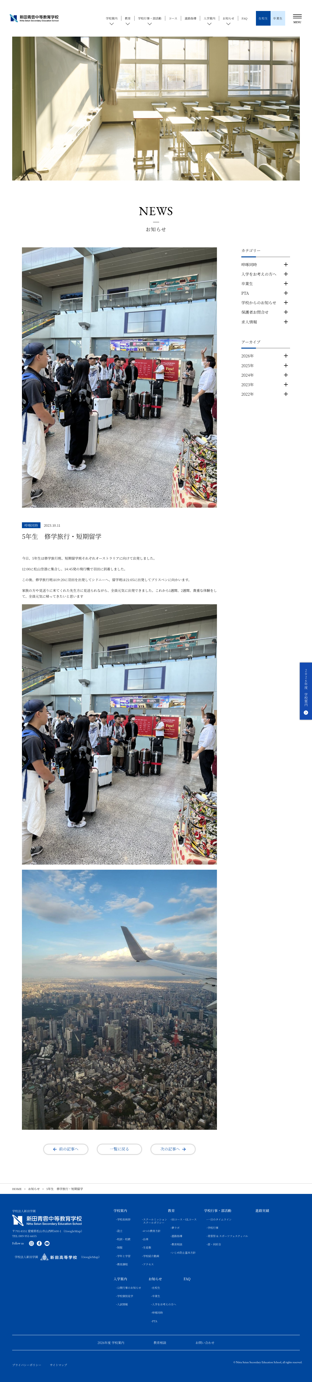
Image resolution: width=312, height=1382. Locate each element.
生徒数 (147, 1247)
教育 (128, 18)
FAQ (244, 18)
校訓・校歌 (123, 1239)
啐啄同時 (249, 264)
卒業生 (247, 283)
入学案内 (209, 18)
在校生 (156, 1287)
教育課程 (122, 1264)
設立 (119, 1230)
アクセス (148, 1264)
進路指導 (190, 18)
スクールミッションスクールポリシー (152, 1221)
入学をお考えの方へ (258, 274)
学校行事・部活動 (149, 18)
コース (173, 18)
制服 (119, 1247)
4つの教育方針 (152, 1230)
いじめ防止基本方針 (184, 1252)
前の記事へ (68, 1149)
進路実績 (262, 1211)
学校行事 (213, 1227)
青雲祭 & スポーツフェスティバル (228, 1236)
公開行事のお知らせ (129, 1287)
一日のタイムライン (220, 1219)
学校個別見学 (125, 1296)
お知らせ (228, 18)
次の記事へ (170, 1149)
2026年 (247, 356)
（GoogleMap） (73, 1231)
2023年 (247, 384)
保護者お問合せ (255, 312)
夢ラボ (176, 1227)
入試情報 (122, 1304)
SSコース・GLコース (184, 1219)
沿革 (145, 1239)
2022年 (247, 394)
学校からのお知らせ (258, 302)
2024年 (247, 375)
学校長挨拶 (123, 1219)
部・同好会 (214, 1244)
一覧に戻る (119, 1149)
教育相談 (177, 1244)
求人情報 (249, 322)
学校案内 (111, 18)
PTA (245, 293)
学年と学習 (123, 1256)
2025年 (247, 365)
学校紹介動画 (151, 1256)
